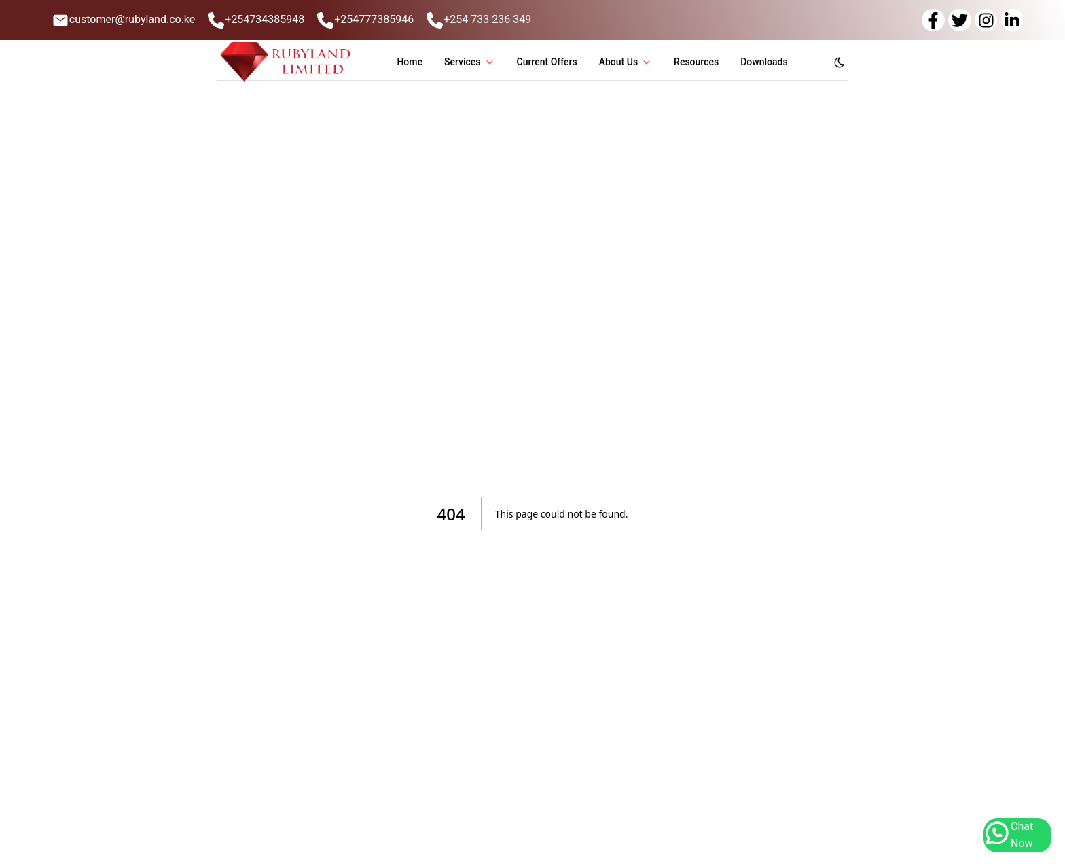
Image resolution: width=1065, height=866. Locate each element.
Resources (696, 61)
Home (409, 61)
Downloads (763, 61)
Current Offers (547, 61)
